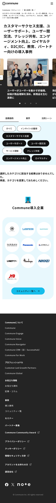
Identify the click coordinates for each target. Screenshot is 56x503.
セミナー (9, 418)
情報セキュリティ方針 (15, 455)
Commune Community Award (20, 432)
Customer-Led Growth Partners (20, 367)
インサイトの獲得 (29, 128)
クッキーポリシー (13, 448)
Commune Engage (14, 333)
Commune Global (14, 373)
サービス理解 (12, 150)
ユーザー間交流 (38, 143)
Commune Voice (13, 338)
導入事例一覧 (29, 10)
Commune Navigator (15, 344)
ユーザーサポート (14, 143)
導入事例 (9, 405)
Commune (10, 327)
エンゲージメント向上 (16, 158)
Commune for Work (15, 355)
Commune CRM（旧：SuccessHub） (23, 349)
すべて (9, 128)
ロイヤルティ (41, 158)
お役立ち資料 (11, 385)
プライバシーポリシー (15, 441)
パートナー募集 (12, 425)
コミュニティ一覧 (13, 411)
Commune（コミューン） (11, 10)
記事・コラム (11, 391)
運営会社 (9, 471)
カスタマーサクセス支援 (17, 135)
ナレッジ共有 (33, 150)
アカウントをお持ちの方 (16, 464)
